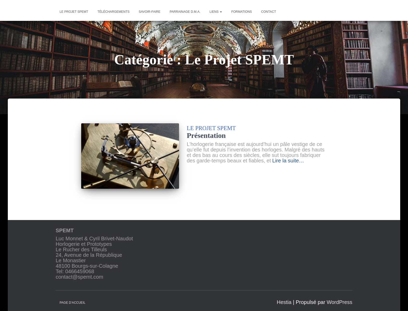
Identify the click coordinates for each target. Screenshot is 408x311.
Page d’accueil (72, 299)
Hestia (284, 298)
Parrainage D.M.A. (185, 12)
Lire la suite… (288, 160)
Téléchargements (113, 12)
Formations (241, 12)
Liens (215, 12)
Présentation (206, 135)
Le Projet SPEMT (211, 128)
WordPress (339, 298)
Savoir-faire (149, 12)
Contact (268, 12)
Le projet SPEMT (74, 12)
